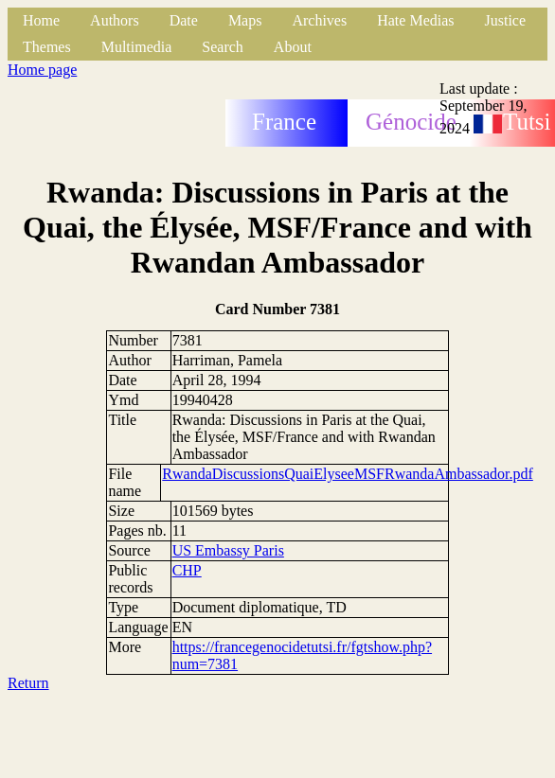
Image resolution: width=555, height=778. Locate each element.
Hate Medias (415, 20)
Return (28, 683)
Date (184, 20)
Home (41, 20)
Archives (319, 20)
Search (222, 47)
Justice (506, 20)
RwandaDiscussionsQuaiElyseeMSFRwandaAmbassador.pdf (347, 474)
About (293, 47)
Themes (47, 47)
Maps (245, 20)
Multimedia (136, 47)
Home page (42, 70)
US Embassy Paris (228, 550)
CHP (187, 570)
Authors (114, 20)
